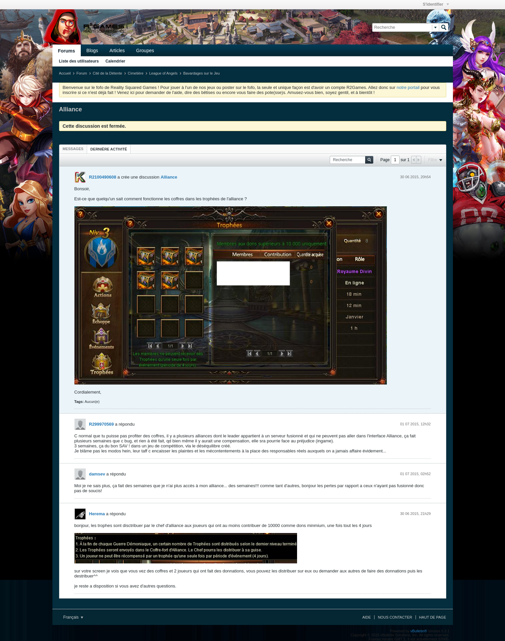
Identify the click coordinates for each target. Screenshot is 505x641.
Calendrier (115, 61)
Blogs (92, 50)
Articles (117, 50)
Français (73, 617)
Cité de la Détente (107, 73)
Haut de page (432, 617)
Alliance (169, 177)
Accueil (65, 73)
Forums (66, 51)
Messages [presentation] (73, 149)
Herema (97, 513)
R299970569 (101, 424)
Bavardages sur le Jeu (201, 73)
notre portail (408, 87)
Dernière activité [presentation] (108, 149)
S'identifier (436, 4)
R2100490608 (102, 177)
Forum (81, 73)
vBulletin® (419, 631)
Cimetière (136, 73)
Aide (366, 617)
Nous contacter (395, 617)
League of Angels (163, 73)
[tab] (73, 148)
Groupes (145, 50)
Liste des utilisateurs (79, 61)
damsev (97, 473)
